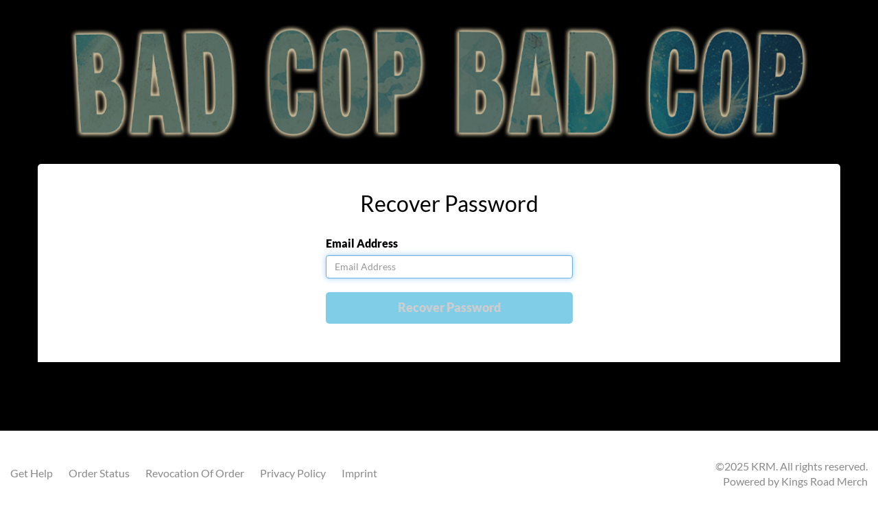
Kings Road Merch (824, 481)
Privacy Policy (293, 472)
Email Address (362, 243)
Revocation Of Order (194, 472)
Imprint (359, 472)
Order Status (99, 472)
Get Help (31, 472)
